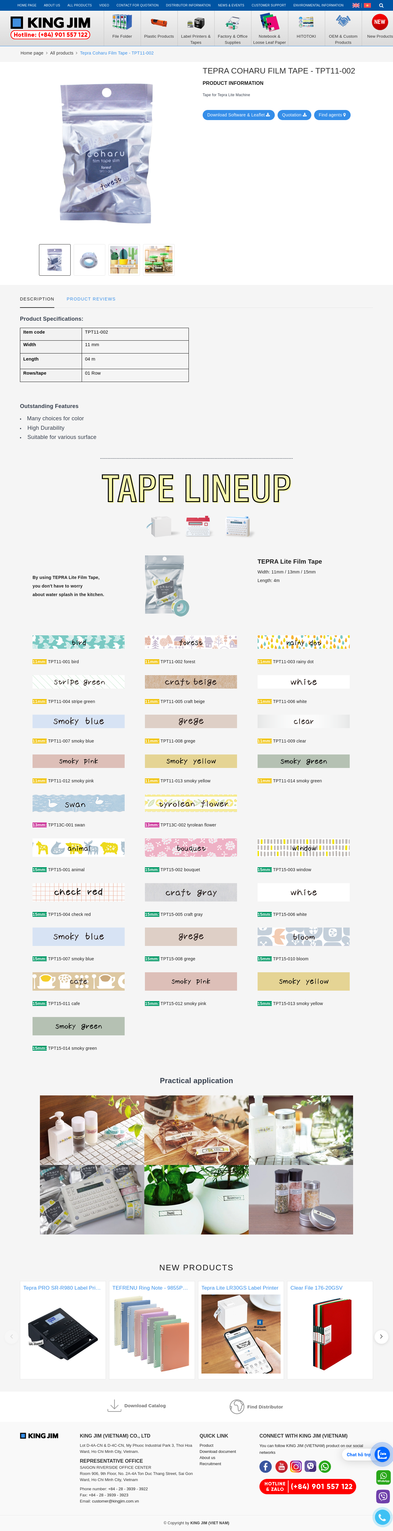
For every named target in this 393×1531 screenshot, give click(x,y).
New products (196, 1267)
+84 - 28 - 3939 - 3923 (108, 1495)
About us (52, 5)
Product (206, 1445)
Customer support (269, 5)
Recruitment (210, 1463)
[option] (106, 153)
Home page (27, 5)
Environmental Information (319, 5)
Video (104, 5)
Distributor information (188, 5)
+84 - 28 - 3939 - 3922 (128, 1489)
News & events (231, 5)
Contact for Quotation (138, 5)
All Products (80, 5)
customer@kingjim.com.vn (115, 1501)
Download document (218, 1451)
